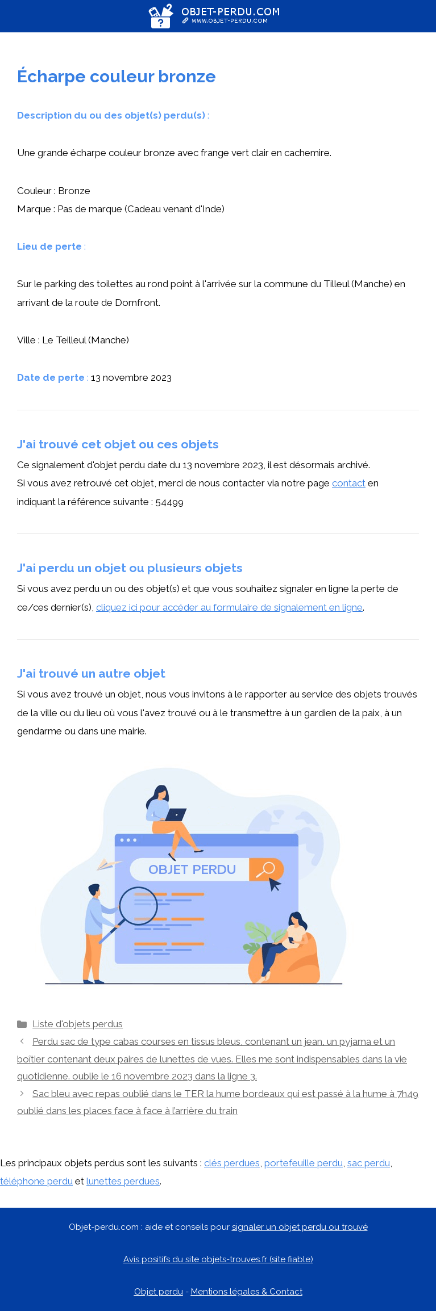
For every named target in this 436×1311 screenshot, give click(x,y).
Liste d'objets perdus (77, 1024)
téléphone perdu (36, 1181)
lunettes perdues (123, 1181)
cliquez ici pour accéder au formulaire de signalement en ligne (229, 607)
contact (349, 483)
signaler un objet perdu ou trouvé (300, 1227)
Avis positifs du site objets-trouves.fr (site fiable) (218, 1259)
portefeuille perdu (303, 1163)
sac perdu (368, 1163)
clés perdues (232, 1163)
